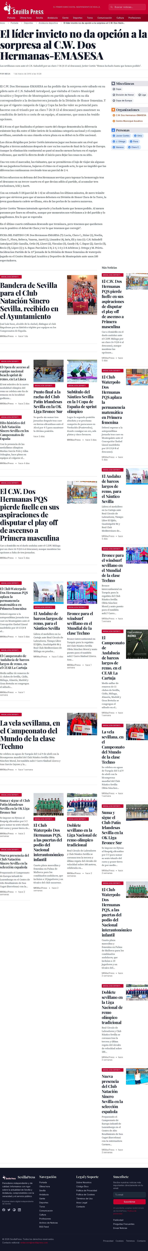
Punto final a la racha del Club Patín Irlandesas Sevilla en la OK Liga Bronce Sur (48, 401)
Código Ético (82, 1186)
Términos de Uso (84, 1198)
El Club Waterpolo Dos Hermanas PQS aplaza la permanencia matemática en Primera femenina (14, 599)
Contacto (80, 1206)
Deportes (77, 18)
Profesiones (134, 18)
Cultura (120, 18)
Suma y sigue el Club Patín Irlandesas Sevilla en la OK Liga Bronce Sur (15, 806)
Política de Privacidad (86, 1190)
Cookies (120, 1241)
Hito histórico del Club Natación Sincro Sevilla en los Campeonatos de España (14, 431)
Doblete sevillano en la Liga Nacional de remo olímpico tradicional (82, 834)
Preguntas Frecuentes (123, 1224)
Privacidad (108, 1241)
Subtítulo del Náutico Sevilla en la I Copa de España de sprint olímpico (82, 401)
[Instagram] (14, 1209)
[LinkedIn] (19, 1209)
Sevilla (39, 18)
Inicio (2, 23)
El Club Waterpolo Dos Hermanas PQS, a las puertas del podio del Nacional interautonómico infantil (49, 842)
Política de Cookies (85, 1194)
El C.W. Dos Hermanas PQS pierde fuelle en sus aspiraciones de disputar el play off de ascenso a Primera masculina (113, 304)
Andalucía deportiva (48, 23)
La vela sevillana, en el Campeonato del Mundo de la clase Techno (113, 747)
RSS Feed (44, 1227)
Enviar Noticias (120, 1228)
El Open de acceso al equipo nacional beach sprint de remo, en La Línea (14, 373)
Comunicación (104, 18)
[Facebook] (3, 1209)
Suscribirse (129, 1201)
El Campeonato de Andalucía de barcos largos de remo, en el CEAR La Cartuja (14, 662)
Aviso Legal (81, 1202)
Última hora (26, 18)
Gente (65, 18)
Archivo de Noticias (48, 1222)
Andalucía (53, 18)
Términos (130, 1241)
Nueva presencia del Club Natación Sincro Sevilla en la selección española (14, 861)
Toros (90, 18)
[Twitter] (9, 1209)
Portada (11, 18)
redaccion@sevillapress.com (34, 1242)
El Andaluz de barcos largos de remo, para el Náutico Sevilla (48, 621)
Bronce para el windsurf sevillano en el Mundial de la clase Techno (80, 623)
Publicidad (118, 1220)
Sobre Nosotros (83, 1182)
